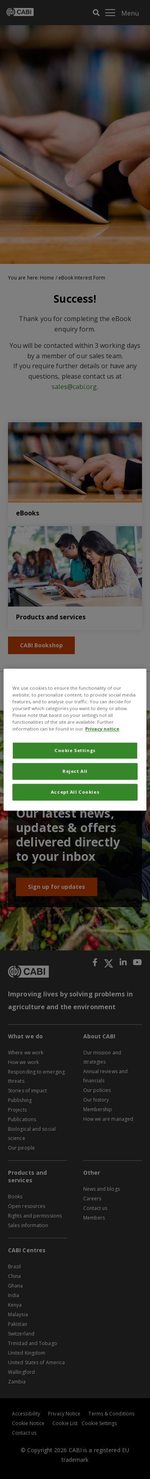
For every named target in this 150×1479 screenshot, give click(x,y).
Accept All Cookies (75, 792)
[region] (75, 739)
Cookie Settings (75, 750)
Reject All (75, 771)
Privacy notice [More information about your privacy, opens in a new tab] (102, 729)
